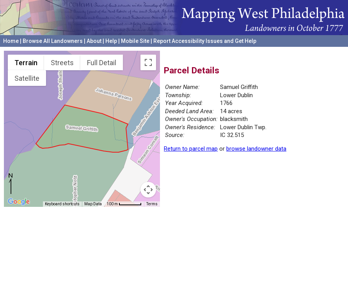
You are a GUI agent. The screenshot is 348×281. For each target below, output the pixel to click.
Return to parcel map (191, 148)
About (94, 41)
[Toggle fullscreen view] (148, 62)
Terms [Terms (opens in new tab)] (152, 204)
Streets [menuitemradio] (62, 63)
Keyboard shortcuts (62, 204)
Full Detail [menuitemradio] (101, 63)
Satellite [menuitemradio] (26, 78)
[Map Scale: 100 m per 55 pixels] (124, 204)
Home (11, 41)
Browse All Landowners (53, 41)
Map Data (93, 204)
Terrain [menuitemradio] (25, 63)
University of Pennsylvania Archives (299, 50)
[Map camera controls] (148, 189)
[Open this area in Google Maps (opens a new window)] (19, 202)
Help (111, 41)
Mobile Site (135, 41)
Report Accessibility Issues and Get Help (204, 41)
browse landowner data (256, 148)
